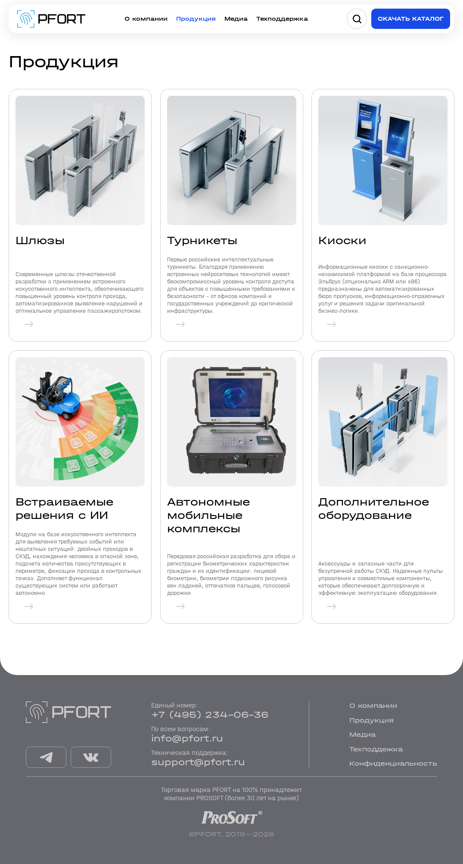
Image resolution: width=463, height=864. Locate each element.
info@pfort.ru (187, 738)
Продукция (196, 18)
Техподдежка (376, 749)
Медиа (236, 18)
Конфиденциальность (393, 763)
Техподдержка (282, 18)
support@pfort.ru (198, 762)
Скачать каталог (411, 18)
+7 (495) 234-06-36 (209, 714)
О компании (146, 18)
